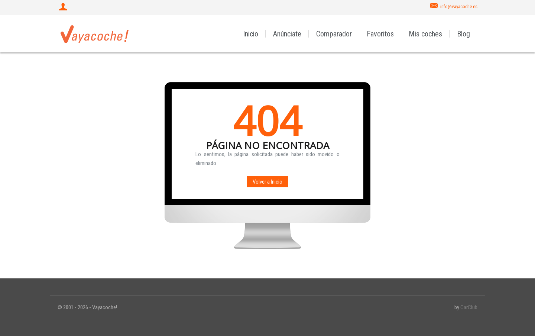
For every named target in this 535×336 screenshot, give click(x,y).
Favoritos (380, 33)
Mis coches (425, 33)
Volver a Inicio (267, 181)
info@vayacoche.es (458, 6)
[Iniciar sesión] (64, 7)
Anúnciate (287, 33)
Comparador (334, 33)
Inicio (250, 33)
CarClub (468, 307)
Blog (463, 33)
